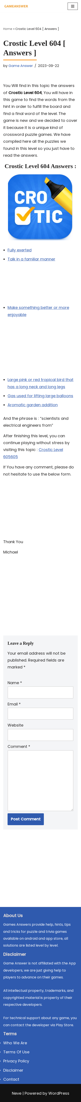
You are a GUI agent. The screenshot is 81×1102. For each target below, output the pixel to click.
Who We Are (15, 1043)
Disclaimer (13, 1070)
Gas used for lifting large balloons (40, 395)
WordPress (58, 1093)
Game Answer (20, 65)
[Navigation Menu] (73, 6)
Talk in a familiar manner (31, 259)
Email (14, 704)
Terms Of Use (16, 1052)
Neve (16, 1093)
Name (15, 682)
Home (7, 29)
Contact (11, 1079)
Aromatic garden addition (33, 405)
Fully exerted (20, 250)
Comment (19, 746)
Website (15, 725)
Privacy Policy (16, 1061)
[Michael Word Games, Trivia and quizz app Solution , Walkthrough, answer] (16, 6)
